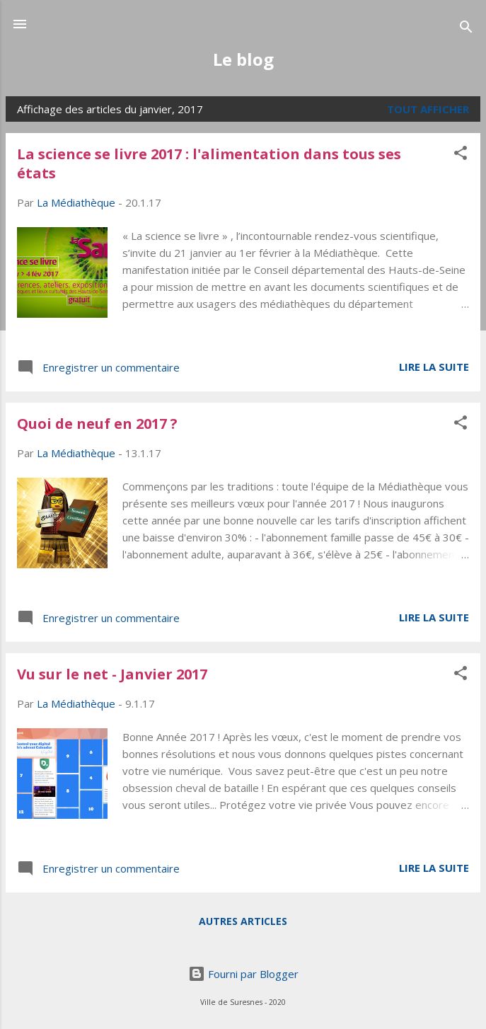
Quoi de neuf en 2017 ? (97, 423)
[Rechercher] (466, 28)
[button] (460, 155)
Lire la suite (434, 367)
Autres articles (243, 921)
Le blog (243, 59)
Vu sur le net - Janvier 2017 (112, 674)
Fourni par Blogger (243, 974)
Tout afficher (428, 109)
